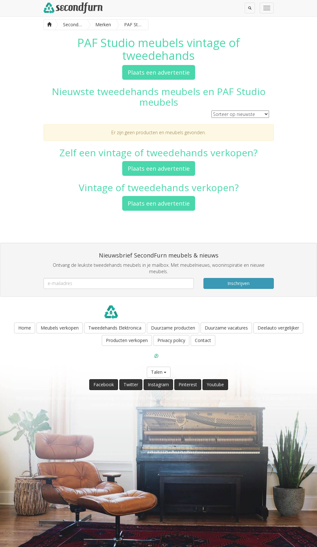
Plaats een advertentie (159, 72)
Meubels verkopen (60, 328)
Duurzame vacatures (226, 328)
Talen (158, 372)
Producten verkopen (127, 340)
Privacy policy (171, 340)
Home (24, 328)
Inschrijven (238, 283)
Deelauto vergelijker (278, 328)
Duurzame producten (173, 328)
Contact (203, 340)
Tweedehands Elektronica (114, 328)
